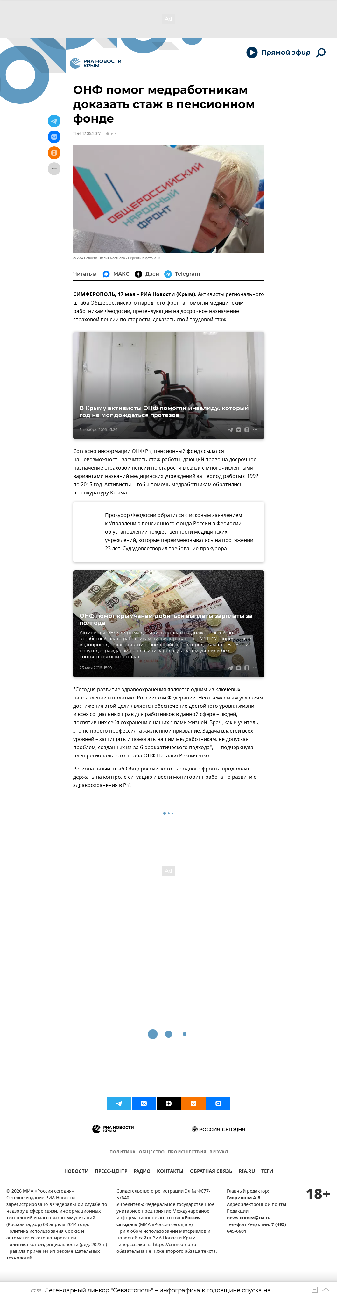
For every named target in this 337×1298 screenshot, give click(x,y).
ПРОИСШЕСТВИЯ (187, 1152)
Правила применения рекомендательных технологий (53, 1255)
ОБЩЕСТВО (152, 1152)
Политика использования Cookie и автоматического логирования (45, 1235)
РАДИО (142, 1172)
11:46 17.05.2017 (87, 133)
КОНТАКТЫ (170, 1172)
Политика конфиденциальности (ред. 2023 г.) (56, 1245)
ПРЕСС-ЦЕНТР (111, 1172)
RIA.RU (247, 1172)
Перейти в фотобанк (144, 258)
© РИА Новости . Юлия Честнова (99, 258)
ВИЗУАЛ (218, 1152)
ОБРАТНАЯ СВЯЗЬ (211, 1172)
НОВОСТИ (76, 1172)
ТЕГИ (267, 1172)
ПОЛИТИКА (122, 1152)
